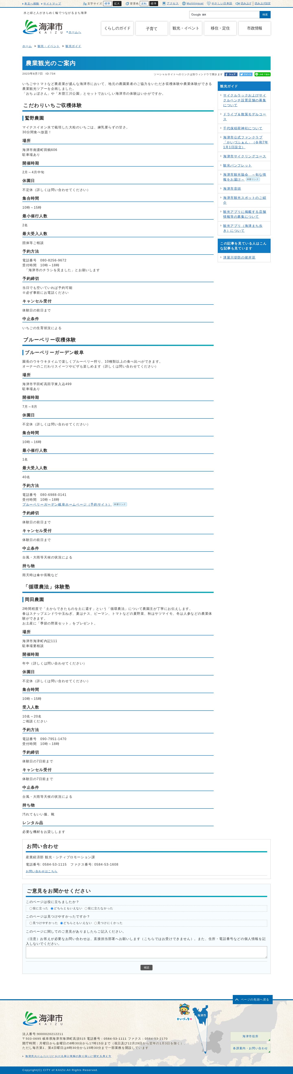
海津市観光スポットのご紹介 (244, 200)
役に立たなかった (100, 908)
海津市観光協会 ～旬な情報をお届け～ (244, 177)
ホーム (27, 46)
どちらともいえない (68, 908)
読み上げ (246, 3)
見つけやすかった (45, 923)
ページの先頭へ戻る (255, 999)
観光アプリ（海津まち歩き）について (243, 228)
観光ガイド (73, 46)
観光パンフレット (237, 165)
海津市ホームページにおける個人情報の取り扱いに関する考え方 (68, 1056)
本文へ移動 (31, 3)
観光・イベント (49, 46)
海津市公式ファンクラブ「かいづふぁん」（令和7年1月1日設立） (245, 142)
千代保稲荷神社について (243, 128)
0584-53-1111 (115, 1038)
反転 (144, 3)
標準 (107, 3)
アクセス (170, 3)
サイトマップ (52, 3)
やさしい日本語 (219, 3)
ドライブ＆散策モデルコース (244, 117)
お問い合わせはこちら (42, 871)
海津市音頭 (232, 188)
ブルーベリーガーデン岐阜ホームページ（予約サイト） (74, 504)
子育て (151, 29)
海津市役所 (250, 1036)
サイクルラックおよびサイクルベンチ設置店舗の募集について (244, 100)
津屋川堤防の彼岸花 (239, 257)
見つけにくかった (110, 923)
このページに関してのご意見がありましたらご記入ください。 (76, 931)
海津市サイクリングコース (244, 156)
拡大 (117, 3)
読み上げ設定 (263, 3)
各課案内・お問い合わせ (250, 1048)
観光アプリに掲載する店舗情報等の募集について (244, 214)
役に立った (41, 908)
